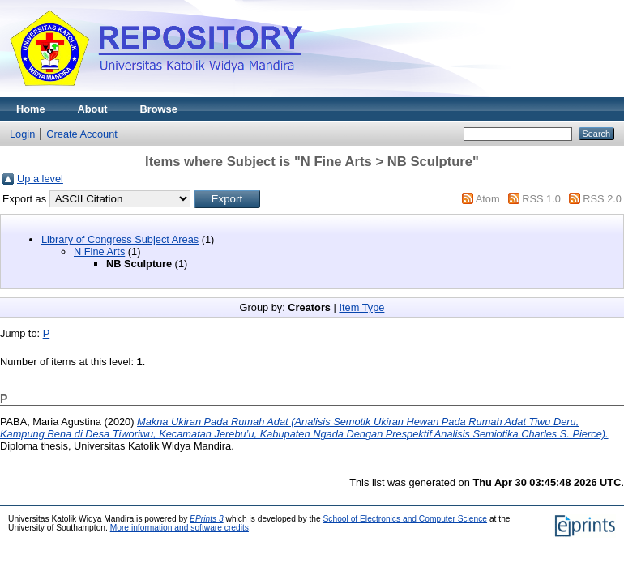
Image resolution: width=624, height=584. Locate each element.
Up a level (40, 179)
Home (30, 109)
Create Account (82, 134)
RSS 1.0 (541, 199)
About (93, 109)
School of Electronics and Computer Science (405, 518)
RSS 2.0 (602, 199)
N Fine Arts (99, 251)
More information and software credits (179, 527)
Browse (158, 109)
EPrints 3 (207, 518)
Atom (488, 199)
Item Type (361, 307)
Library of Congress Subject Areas (120, 239)
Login (22, 134)
